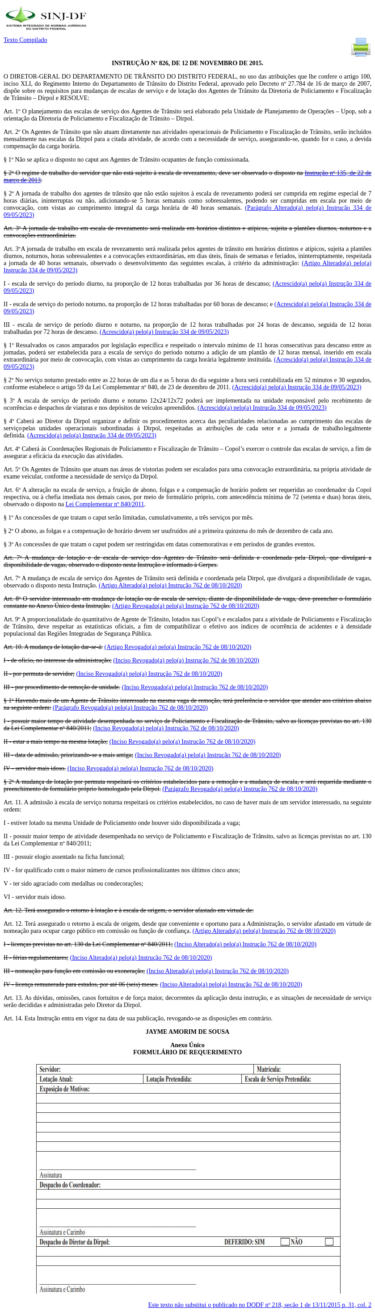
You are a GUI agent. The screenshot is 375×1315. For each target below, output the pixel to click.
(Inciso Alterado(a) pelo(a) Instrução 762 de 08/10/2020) (245, 944)
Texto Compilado (25, 40)
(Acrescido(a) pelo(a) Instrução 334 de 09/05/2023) (164, 332)
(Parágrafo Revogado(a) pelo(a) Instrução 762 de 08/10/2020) (130, 707)
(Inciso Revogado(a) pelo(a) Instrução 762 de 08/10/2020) (186, 660)
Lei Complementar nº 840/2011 (104, 504)
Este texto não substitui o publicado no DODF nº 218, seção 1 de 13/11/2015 (259, 1305)
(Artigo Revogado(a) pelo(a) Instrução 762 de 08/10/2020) (185, 606)
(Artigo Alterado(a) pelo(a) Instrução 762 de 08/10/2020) (170, 585)
